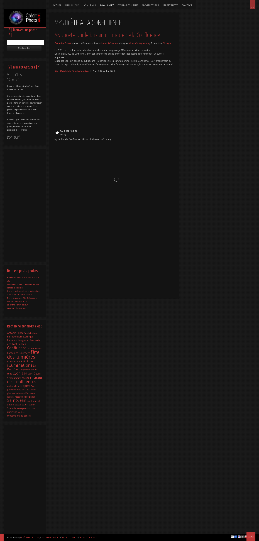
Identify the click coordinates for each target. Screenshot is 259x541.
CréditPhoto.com (30, 537)
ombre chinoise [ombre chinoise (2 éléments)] (14, 386)
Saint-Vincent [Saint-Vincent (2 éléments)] (33, 401)
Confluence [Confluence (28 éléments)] (16, 347)
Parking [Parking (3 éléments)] (17, 389)
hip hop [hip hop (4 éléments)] (30, 361)
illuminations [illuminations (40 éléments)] (19, 365)
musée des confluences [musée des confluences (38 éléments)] (24, 379)
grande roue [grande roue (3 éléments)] (14, 361)
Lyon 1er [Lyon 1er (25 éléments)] (20, 373)
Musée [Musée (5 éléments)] (26, 378)
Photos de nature (50, 537)
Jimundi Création (109, 43)
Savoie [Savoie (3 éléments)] (10, 404)
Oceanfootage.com (139, 43)
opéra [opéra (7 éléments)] (26, 386)
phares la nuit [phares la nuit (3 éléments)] (29, 389)
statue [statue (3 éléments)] (18, 404)
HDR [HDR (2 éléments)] (23, 361)
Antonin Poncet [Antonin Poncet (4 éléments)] (16, 333)
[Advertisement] (114, 101)
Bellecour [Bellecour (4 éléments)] (12, 340)
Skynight (167, 43)
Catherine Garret (63, 43)
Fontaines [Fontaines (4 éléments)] (12, 353)
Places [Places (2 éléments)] (28, 393)
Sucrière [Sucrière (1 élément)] (32, 404)
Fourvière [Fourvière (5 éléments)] (24, 353)
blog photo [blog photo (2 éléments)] (23, 340)
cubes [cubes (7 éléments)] (30, 348)
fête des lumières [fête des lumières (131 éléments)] (23, 354)
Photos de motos (88, 537)
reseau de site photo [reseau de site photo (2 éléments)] (25, 396)
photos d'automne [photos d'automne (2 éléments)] (16, 393)
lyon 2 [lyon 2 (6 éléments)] (32, 373)
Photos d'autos (69, 537)
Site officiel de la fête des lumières (72, 71)
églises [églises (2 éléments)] (27, 415)
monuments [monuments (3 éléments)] (15, 378)
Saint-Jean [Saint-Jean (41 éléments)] (16, 400)
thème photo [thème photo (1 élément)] (21, 408)
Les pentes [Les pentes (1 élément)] (24, 369)
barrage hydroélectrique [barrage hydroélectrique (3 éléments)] (20, 336)
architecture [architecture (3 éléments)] (31, 333)
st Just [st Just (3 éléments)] (25, 404)
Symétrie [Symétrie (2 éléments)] (11, 408)
